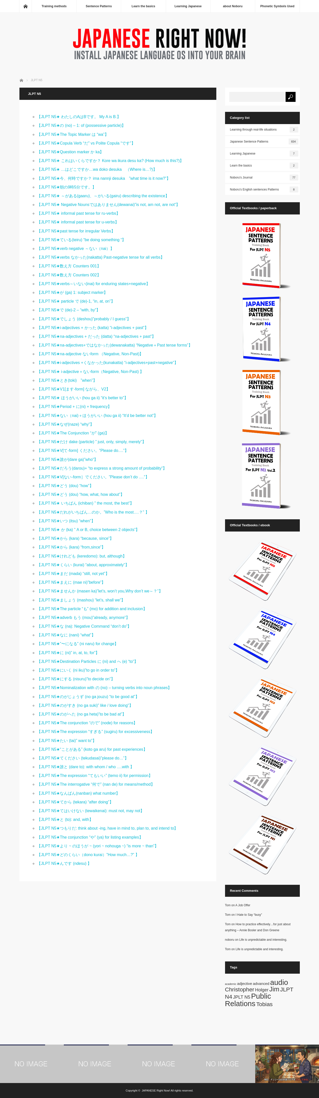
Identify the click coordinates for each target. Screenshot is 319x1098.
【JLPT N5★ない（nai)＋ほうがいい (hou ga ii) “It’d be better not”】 (97, 415)
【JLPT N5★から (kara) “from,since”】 (71, 547)
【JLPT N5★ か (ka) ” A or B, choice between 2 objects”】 (88, 530)
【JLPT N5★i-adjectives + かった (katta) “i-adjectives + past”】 (93, 328)
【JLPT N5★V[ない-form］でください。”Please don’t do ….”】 (93, 477)
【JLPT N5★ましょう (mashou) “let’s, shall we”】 (81, 600)
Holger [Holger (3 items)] (262, 989)
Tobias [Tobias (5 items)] (264, 1004)
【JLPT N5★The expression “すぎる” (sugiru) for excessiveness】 (95, 732)
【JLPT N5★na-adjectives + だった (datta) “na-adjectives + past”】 (96, 336)
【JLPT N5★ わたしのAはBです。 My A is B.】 (79, 117)
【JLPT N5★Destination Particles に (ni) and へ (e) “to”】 (87, 661)
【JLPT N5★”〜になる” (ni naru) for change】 (77, 644)
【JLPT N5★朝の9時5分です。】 (66, 187)
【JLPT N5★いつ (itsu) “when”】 (68, 521)
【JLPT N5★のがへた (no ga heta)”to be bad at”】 (81, 714)
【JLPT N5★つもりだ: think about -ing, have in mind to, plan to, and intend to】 (109, 828)
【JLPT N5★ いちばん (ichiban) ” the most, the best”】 (85, 503)
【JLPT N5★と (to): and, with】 (67, 819)
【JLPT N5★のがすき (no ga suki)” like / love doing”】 (85, 705)
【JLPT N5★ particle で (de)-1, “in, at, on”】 (76, 301)
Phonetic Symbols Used (277, 6)
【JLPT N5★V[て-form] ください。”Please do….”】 (83, 450)
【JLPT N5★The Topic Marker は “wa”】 (72, 134)
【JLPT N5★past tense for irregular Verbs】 (78, 231)
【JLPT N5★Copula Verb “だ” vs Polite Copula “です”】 (86, 143)
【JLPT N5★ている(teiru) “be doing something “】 (83, 240)
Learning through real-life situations (264, 130)
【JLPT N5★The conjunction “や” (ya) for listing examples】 (90, 837)
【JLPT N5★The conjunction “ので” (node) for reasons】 (87, 723)
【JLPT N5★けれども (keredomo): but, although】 (82, 556)
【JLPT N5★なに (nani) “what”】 (68, 635)
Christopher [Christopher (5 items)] (239, 989)
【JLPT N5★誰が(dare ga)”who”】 (69, 459)
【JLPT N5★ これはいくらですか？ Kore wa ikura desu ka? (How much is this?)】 (110, 161)
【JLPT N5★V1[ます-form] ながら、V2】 (73, 389)
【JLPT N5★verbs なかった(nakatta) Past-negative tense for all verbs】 (103, 257)
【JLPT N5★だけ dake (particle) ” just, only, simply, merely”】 (91, 442)
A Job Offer (243, 905)
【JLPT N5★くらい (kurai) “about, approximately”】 (83, 565)
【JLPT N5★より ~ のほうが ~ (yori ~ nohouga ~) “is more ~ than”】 (98, 846)
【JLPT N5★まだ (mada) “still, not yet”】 (73, 573)
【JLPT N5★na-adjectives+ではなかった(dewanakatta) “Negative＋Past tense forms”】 (114, 345)
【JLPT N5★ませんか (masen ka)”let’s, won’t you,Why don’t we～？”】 (99, 591)
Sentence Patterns (99, 6)
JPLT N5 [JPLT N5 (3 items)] (241, 997)
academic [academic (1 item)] (231, 983)
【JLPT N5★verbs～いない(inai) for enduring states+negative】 (93, 284)
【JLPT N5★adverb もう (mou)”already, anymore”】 (83, 617)
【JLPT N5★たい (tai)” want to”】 (66, 740)
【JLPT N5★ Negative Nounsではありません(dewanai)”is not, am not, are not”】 (108, 204)
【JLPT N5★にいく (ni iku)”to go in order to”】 (78, 670)
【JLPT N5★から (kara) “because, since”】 (75, 538)
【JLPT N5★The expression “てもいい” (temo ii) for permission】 (97, 775)
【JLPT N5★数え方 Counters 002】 (69, 275)
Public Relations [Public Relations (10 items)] (248, 999)
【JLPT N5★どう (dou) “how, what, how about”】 (82, 494)
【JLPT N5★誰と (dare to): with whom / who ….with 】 (87, 767)
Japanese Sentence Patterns (264, 142)
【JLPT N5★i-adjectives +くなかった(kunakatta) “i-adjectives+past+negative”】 (107, 363)
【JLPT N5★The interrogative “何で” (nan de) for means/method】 (96, 784)
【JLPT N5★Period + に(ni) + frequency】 (74, 406)
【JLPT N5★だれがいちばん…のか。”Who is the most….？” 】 (93, 512)
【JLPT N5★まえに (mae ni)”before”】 (71, 582)
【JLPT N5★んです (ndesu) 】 (64, 863)
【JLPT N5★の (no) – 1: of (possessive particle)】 (81, 125)
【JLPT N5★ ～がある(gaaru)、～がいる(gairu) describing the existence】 (103, 196)
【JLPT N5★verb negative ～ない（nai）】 (75, 248)
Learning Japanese (188, 6)
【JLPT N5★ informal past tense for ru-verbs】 (78, 213)
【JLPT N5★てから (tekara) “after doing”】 (77, 802)
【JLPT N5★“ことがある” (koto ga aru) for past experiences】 (92, 749)
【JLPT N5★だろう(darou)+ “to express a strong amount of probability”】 (102, 468)
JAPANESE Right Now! (156, 1090)
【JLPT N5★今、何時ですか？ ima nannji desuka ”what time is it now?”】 (103, 178)
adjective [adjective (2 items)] (244, 983)
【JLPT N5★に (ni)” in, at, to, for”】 (68, 653)
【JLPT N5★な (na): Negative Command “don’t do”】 (84, 626)
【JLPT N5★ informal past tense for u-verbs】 (78, 222)
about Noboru (232, 6)
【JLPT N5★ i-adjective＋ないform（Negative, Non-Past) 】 (90, 371)
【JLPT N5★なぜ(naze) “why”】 (67, 424)
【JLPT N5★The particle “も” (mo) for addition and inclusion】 (92, 609)
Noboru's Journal (264, 178)
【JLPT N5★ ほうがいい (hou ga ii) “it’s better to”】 (82, 398)
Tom (228, 905)
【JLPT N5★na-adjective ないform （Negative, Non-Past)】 (90, 354)
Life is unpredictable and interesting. (263, 939)
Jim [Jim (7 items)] (274, 989)
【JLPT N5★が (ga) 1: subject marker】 (72, 292)
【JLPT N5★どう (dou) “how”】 (65, 486)
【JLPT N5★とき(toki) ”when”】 (67, 380)
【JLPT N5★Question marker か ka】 (70, 152)
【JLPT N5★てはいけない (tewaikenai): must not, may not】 (90, 811)
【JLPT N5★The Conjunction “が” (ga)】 (73, 433)
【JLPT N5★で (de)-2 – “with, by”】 (68, 310)
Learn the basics (143, 6)
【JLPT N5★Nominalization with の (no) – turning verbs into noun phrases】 (104, 688)
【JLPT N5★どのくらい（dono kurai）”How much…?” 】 (88, 855)
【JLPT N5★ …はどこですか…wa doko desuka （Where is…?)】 (97, 169)
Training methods (54, 6)
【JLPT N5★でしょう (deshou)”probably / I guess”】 (84, 319)
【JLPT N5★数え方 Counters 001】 (69, 266)
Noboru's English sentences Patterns (264, 189)
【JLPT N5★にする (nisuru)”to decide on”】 (76, 679)
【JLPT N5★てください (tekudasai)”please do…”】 (85, 758)
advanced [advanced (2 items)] (261, 983)
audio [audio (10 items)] (279, 982)
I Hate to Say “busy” (249, 914)
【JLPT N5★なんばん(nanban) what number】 (80, 793)
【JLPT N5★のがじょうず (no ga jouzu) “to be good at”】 (88, 697)
